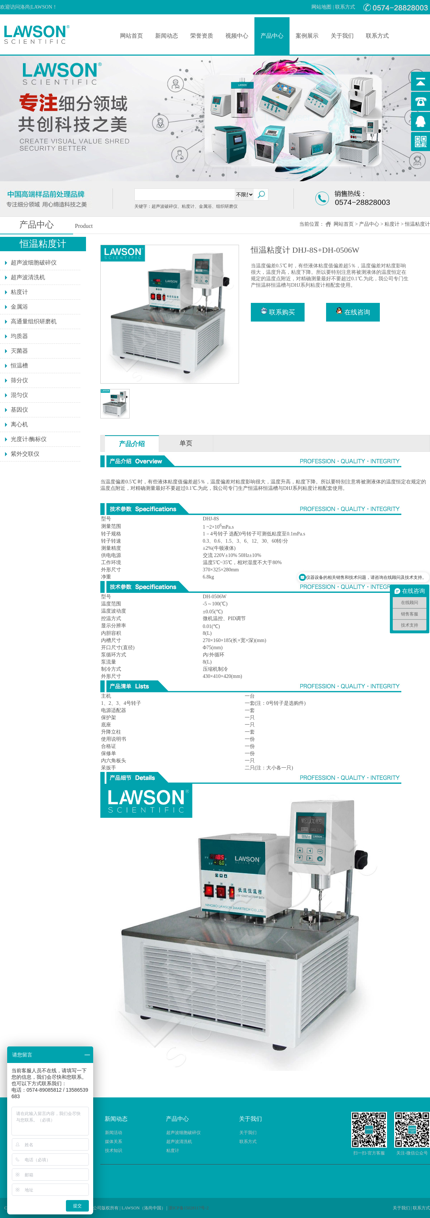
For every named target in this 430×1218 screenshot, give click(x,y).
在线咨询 (353, 311)
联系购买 (278, 311)
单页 (186, 443)
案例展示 (307, 36)
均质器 (19, 336)
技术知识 (113, 1150)
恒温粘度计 (417, 224)
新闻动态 (166, 36)
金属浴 (19, 307)
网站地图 (321, 7)
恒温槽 (19, 365)
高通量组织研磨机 (34, 321)
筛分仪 (19, 380)
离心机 (19, 424)
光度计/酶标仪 (29, 439)
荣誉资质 (201, 36)
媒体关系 (113, 1141)
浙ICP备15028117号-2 (188, 1207)
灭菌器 (19, 351)
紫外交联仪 (25, 454)
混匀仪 (19, 395)
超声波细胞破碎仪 (34, 262)
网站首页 (131, 36)
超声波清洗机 (28, 277)
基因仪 (19, 410)
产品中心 (272, 36)
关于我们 (342, 36)
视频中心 (236, 36)
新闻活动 (113, 1132)
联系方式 (345, 7)
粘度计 (392, 224)
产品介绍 (132, 444)
